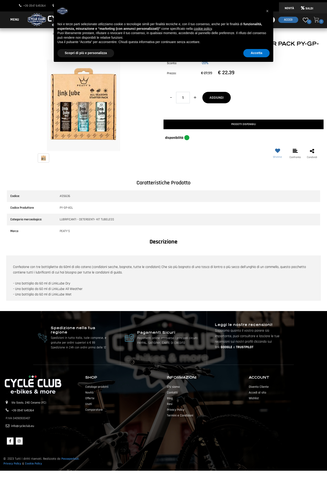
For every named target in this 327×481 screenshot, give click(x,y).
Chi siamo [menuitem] (173, 387)
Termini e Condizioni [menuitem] (180, 415)
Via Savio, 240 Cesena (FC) (28, 403)
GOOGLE (227, 347)
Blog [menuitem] (170, 398)
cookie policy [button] (203, 28)
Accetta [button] (256, 53)
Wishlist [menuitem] (254, 398)
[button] (83, 105)
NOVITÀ (289, 8)
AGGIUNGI (216, 97)
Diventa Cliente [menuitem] (259, 387)
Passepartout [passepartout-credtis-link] (171, 476)
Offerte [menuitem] (89, 398)
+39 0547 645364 (34, 6)
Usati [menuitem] (88, 404)
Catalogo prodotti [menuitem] (96, 387)
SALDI (307, 8)
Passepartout (70, 459)
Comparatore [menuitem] (94, 410)
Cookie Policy (33, 464)
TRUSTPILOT (244, 347)
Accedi (288, 20)
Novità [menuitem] (89, 393)
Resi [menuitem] (169, 404)
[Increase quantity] (195, 97)
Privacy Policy (12, 464)
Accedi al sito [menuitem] (257, 393)
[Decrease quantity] (171, 97)
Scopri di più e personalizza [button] (86, 53)
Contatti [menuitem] (172, 393)
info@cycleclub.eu (22, 426)
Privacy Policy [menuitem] (175, 410)
